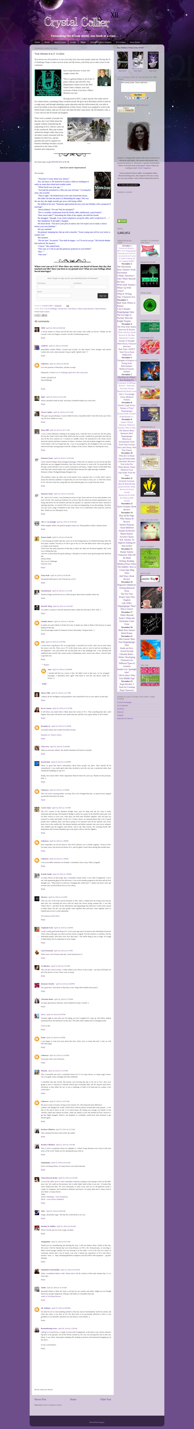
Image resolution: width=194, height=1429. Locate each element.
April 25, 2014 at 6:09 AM (55, 1211)
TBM (43, 328)
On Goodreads (122, 707)
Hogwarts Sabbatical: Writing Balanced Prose (127, 590)
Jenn (43, 642)
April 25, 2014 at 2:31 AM (65, 1129)
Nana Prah (45, 575)
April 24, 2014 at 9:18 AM (58, 346)
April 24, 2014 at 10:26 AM (64, 494)
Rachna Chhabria (48, 1129)
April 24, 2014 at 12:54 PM (59, 790)
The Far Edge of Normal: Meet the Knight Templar (125, 320)
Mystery (44, 897)
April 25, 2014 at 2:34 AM (65, 1145)
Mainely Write (46, 564)
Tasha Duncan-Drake (49, 1178)
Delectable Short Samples (100, 42)
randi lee (44, 346)
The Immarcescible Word (50, 916)
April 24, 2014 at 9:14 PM (55, 1038)
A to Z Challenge (50, 309)
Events (73, 42)
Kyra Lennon (46, 708)
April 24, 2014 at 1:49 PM (61, 874)
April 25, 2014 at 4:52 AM (60, 1163)
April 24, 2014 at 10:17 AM (59, 430)
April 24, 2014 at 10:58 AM (60, 575)
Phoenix (44, 1071)
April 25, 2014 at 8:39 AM (70, 1270)
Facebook (120, 711)
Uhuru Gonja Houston (86, 309)
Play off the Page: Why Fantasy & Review (126, 520)
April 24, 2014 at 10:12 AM (56, 397)
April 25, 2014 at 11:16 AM (57, 1288)
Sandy (43, 1288)
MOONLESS (56, 162)
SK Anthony (46, 1308)
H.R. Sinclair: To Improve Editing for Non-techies (126, 545)
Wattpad (120, 717)
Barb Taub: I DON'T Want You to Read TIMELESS (127, 354)
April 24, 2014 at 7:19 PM (63, 999)
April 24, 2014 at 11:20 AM (63, 606)
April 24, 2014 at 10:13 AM (63, 412)
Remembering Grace (49, 1328)
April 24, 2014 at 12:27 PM (62, 708)
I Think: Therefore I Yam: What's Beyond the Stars (126, 281)
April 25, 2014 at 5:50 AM (67, 1178)
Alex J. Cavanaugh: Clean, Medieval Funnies (127, 399)
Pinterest (120, 714)
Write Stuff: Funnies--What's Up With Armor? (126, 290)
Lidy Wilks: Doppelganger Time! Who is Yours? (127, 608)
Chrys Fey (45, 746)
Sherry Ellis (45, 693)
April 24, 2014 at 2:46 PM (63, 928)
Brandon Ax (45, 726)
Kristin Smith (46, 874)
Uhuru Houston (100, 309)
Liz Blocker (45, 966)
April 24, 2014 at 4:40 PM (65, 984)
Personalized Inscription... (138, 87)
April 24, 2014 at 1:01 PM (61, 808)
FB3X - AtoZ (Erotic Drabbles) (52, 1199)
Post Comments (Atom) (53, 1405)
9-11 (42, 309)
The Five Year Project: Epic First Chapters (127, 599)
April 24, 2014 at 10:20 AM (64, 458)
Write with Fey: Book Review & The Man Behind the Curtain (127, 337)
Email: (39, 292)
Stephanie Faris (47, 928)
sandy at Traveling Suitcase (51, 1296)
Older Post (105, 1399)
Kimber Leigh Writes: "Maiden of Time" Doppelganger (127, 410)
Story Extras (135, 42)
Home (37, 42)
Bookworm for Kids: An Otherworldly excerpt (126, 500)
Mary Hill (45, 430)
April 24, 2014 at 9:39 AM (58, 364)
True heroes (72, 309)
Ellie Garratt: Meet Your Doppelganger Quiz (126, 644)
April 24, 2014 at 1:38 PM (58, 841)
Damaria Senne (47, 458)
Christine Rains (47, 999)
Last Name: (77, 283)
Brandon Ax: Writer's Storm (51, 735)
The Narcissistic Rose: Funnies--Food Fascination (126, 272)
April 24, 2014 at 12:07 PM (55, 642)
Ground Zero (62, 309)
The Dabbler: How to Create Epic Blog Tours (127, 572)
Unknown (44, 364)
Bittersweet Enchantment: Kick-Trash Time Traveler (127, 444)
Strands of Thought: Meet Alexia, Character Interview (126, 346)
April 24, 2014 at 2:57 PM (63, 951)
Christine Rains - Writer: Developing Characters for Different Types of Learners (126, 662)
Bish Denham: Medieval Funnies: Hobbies (126, 371)
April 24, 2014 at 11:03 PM (59, 1055)
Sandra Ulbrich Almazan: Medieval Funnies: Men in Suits (127, 427)
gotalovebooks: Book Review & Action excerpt (126, 491)
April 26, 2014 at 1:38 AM (67, 1328)
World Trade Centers (42, 312)
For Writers (120, 42)
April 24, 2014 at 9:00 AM (55, 328)
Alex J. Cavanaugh (48, 522)
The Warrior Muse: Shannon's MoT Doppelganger (126, 435)
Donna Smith (46, 537)
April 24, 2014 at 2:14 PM (57, 897)
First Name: (41, 283)
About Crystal (60, 42)
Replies (46, 665)
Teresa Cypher (46, 412)
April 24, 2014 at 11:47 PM (58, 1071)
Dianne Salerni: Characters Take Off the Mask (127, 557)
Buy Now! (123, 71)
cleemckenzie (46, 591)
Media (83, 42)
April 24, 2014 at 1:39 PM (58, 859)
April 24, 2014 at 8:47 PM (55, 1014)
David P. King (46, 606)
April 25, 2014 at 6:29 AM (66, 1226)
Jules (43, 1211)
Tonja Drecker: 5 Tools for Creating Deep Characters (127, 689)
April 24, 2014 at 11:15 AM (62, 591)
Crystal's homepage (124, 704)
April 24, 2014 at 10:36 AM (66, 522)
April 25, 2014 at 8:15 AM (60, 1242)
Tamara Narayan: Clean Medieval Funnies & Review (127, 530)
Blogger (101, 1422)
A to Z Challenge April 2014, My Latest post (71, 372)
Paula (43, 1038)
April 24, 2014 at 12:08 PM (62, 669)
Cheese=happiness (144, 170)
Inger (43, 397)
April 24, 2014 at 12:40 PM (60, 746)
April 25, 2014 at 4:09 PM (60, 1308)
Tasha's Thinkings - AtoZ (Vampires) (54, 1197)
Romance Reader (48, 984)
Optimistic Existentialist (50, 1270)
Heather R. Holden (48, 1226)
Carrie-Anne (46, 808)
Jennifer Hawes (47, 621)
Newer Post (40, 1399)
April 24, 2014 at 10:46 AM (62, 537)
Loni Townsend (47, 951)
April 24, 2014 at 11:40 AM (64, 621)
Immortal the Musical (125, 720)
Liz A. (43, 1014)
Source (89, 143)
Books (47, 42)
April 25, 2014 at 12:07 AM (59, 1101)
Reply (43, 338)
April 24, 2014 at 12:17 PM (61, 693)
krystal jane (45, 762)
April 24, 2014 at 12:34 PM (61, 726)
